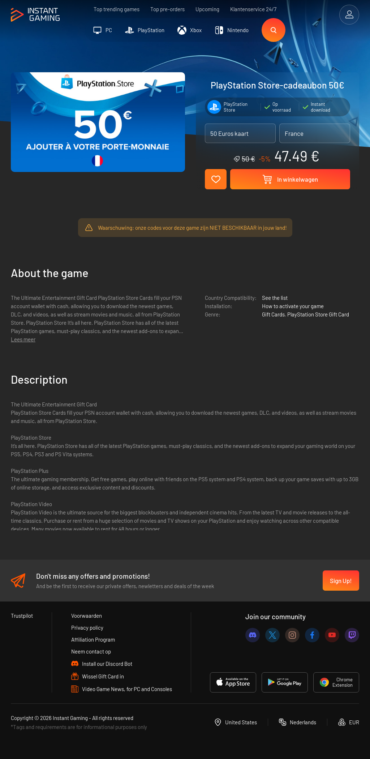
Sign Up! (341, 580)
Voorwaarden (86, 615)
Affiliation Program (93, 639)
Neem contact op (91, 651)
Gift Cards (273, 314)
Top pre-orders (167, 9)
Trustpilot (22, 615)
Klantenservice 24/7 (253, 9)
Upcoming (207, 9)
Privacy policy (87, 627)
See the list (275, 297)
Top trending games (116, 9)
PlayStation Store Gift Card (318, 314)
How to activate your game (293, 306)
